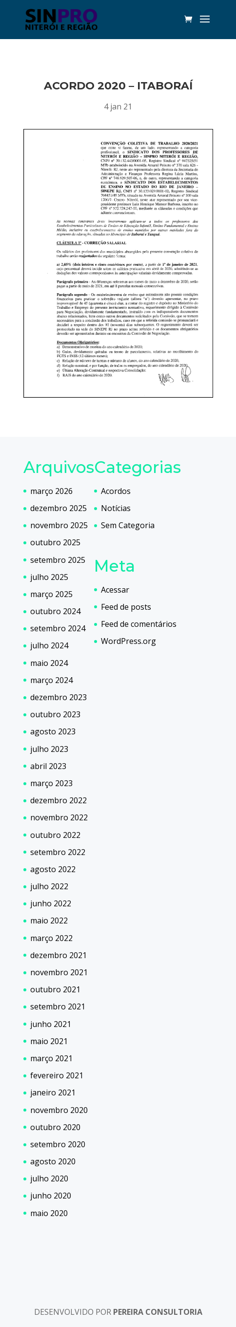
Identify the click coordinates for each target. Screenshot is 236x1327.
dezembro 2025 (58, 508)
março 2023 (51, 783)
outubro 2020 (55, 1127)
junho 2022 (50, 903)
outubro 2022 (55, 835)
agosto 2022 (53, 869)
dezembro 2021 (58, 955)
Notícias (116, 508)
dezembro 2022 (58, 800)
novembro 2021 (59, 972)
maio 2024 (49, 663)
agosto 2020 (53, 1161)
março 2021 (51, 1058)
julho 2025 (49, 577)
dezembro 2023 (58, 697)
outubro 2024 (55, 611)
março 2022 (51, 938)
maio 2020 (49, 1213)
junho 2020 (50, 1195)
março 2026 (51, 491)
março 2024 (51, 680)
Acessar (115, 589)
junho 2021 (50, 1024)
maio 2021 (49, 1041)
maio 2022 (49, 920)
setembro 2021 (57, 1006)
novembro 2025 (59, 525)
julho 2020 (49, 1178)
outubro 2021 (55, 989)
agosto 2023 (53, 731)
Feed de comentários (139, 624)
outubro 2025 (55, 542)
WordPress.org (128, 641)
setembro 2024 (57, 628)
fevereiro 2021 (56, 1075)
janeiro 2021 (53, 1092)
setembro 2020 (57, 1144)
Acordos (116, 491)
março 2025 (51, 594)
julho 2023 (49, 749)
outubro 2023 (55, 714)
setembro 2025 (57, 560)
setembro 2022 (57, 852)
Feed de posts (126, 606)
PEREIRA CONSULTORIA (157, 1311)
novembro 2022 (59, 817)
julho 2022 (49, 886)
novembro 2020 (59, 1110)
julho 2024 (49, 645)
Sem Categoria (128, 525)
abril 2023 (48, 766)
